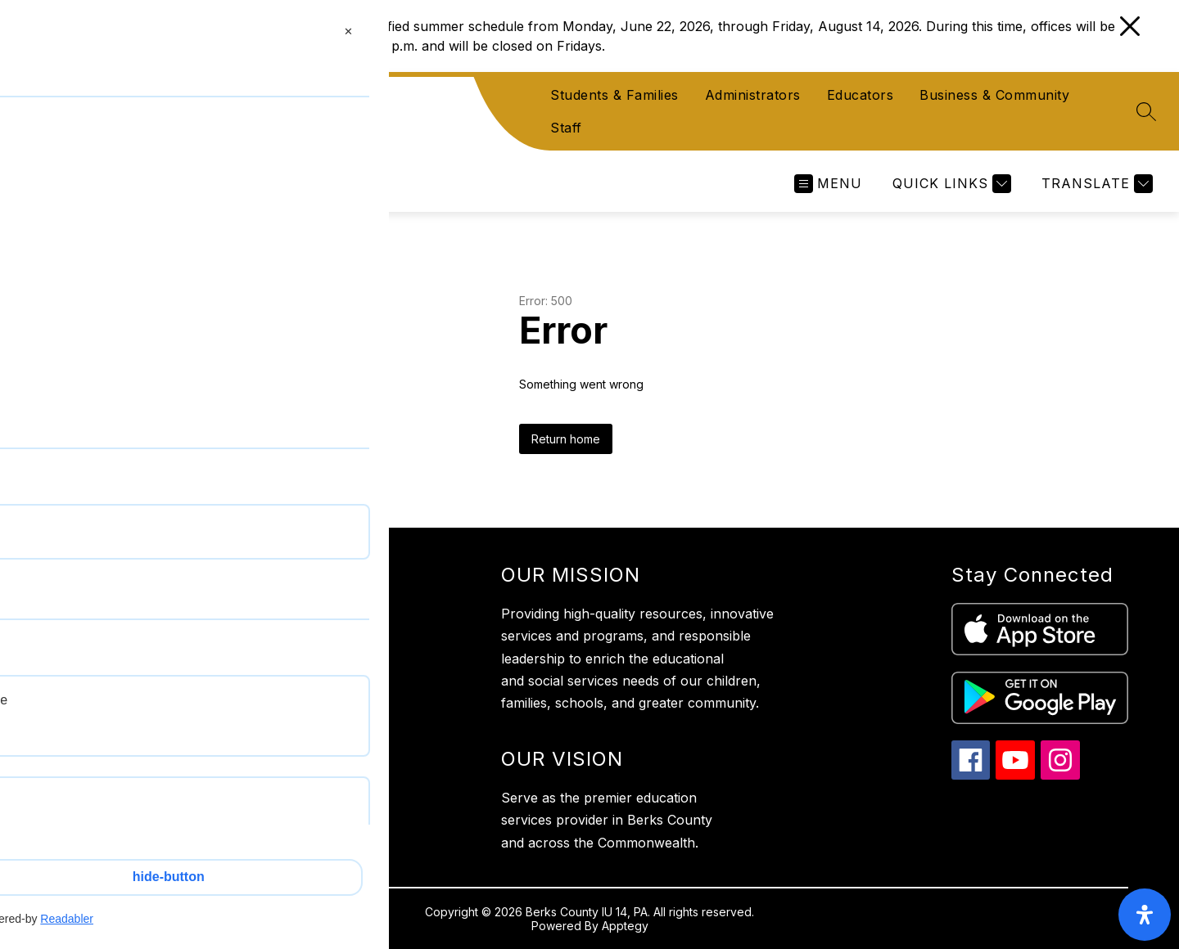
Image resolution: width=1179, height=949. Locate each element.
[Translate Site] (1095, 183)
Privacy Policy (95, 803)
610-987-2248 (143, 745)
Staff (566, 127)
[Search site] (1146, 111)
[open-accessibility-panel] (1144, 914)
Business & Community (994, 95)
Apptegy (625, 926)
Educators (860, 95)
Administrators (753, 95)
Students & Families (614, 95)
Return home (565, 439)
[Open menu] (828, 183)
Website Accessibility (114, 836)
